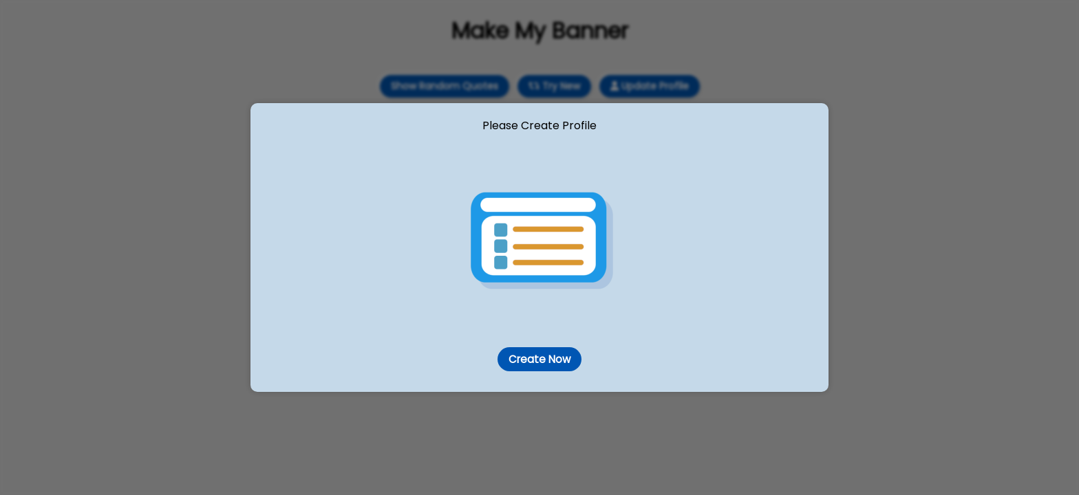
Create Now (539, 359)
